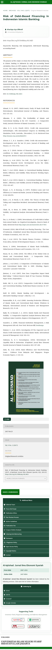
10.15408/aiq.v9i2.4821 (14, 94)
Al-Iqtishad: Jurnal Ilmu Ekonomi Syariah (28, 2)
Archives (12, 10)
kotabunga (40, 325)
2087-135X (24, 570)
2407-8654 (23, 574)
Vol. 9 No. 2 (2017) (23, 10)
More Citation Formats (16, 478)
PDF (7, 419)
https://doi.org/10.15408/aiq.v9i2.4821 (20, 41)
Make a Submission (10, 492)
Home (5, 10)
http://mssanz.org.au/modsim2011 (14, 136)
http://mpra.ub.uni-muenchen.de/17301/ (33, 225)
